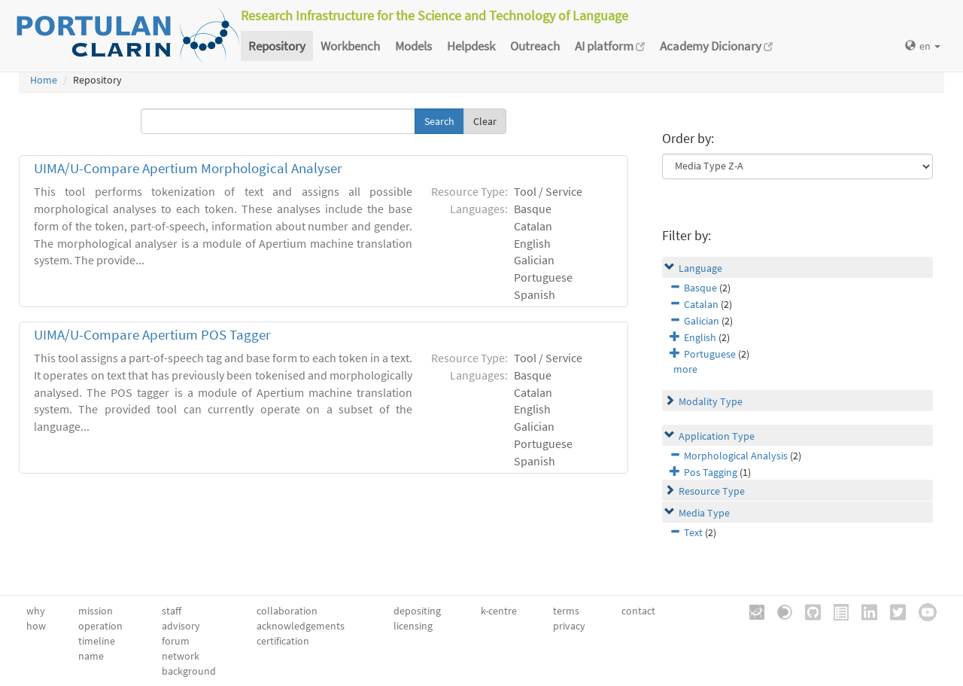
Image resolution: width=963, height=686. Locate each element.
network (180, 656)
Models (413, 46)
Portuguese (710, 354)
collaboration (287, 610)
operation (100, 626)
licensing (413, 626)
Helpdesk (471, 46)
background (189, 671)
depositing (417, 610)
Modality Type (711, 401)
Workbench (350, 46)
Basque (700, 287)
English (700, 337)
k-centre (499, 610)
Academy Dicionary (716, 46)
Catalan (701, 304)
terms (566, 610)
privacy (569, 626)
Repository (276, 46)
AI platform (610, 46)
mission (95, 610)
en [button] (922, 46)
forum (176, 641)
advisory (181, 626)
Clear (485, 121)
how (36, 626)
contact (638, 610)
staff (171, 610)
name (91, 656)
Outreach (535, 46)
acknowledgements (301, 626)
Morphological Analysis (736, 455)
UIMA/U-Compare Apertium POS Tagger (152, 334)
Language (700, 268)
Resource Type (712, 491)
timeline (96, 641)
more (685, 369)
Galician (701, 321)
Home (43, 80)
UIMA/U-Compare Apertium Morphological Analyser (188, 168)
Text (693, 532)
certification (283, 641)
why (35, 610)
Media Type (704, 513)
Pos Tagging (710, 472)
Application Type (717, 436)
